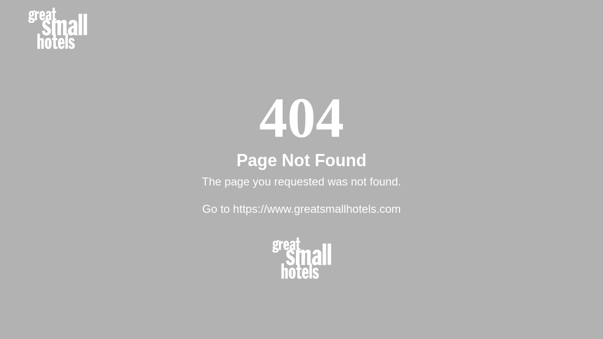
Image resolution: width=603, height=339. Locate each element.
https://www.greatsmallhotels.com (317, 208)
